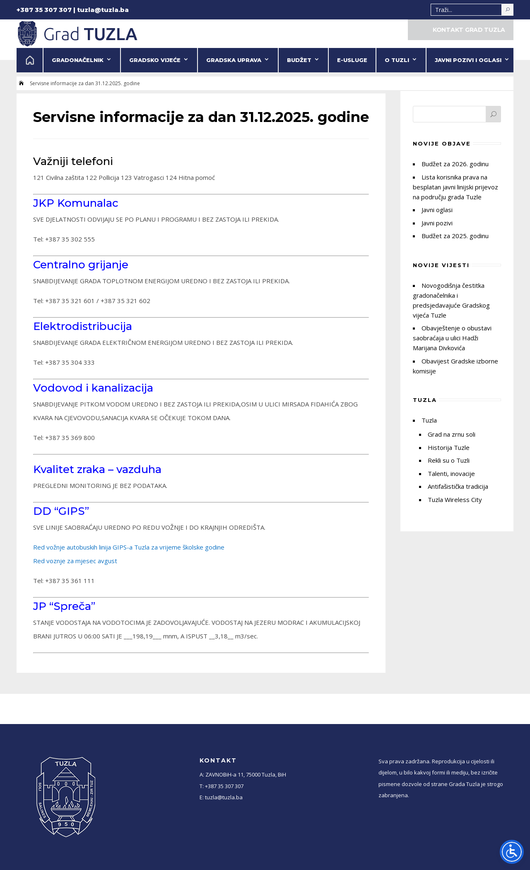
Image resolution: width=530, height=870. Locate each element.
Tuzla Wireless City (455, 499)
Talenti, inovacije (451, 473)
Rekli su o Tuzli (449, 460)
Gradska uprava (233, 60)
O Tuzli (397, 60)
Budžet (299, 60)
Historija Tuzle (449, 447)
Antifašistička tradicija (458, 486)
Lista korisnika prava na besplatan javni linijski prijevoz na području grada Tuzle (455, 187)
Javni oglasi (437, 210)
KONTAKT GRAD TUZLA (469, 29)
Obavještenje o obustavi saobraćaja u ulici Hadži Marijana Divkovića (452, 338)
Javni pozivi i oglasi (468, 60)
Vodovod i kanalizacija (93, 387)
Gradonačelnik (78, 60)
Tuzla (429, 420)
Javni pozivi (437, 223)
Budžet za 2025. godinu (455, 236)
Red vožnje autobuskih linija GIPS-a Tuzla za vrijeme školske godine (128, 547)
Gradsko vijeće (155, 60)
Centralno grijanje (80, 264)
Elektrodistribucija (82, 326)
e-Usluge (352, 60)
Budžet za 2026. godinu (455, 164)
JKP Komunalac (75, 203)
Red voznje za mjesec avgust (75, 561)
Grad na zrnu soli (451, 434)
